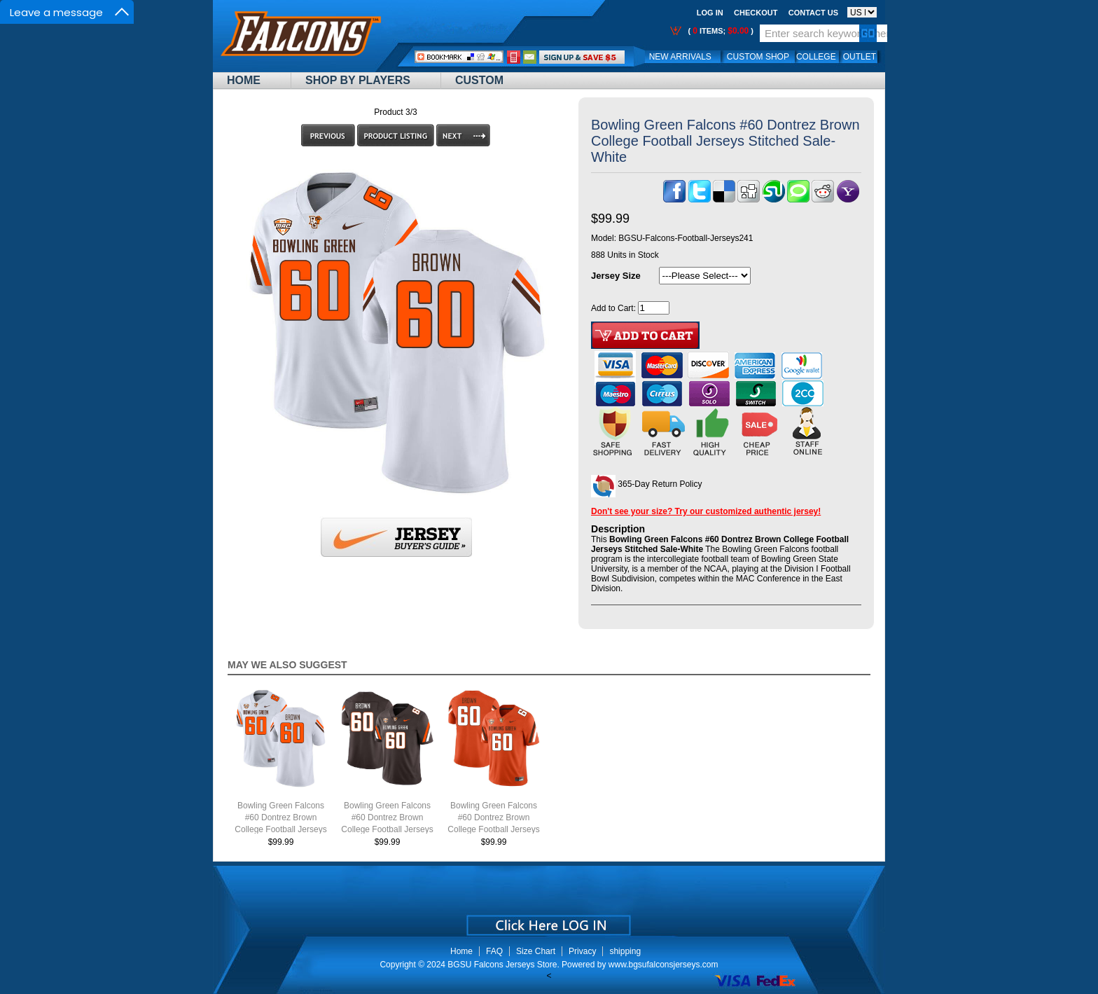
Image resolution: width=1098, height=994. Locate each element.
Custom (479, 80)
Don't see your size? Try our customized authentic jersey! (706, 511)
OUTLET (859, 57)
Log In (710, 12)
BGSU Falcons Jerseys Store (502, 964)
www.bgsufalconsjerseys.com (663, 964)
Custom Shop (758, 57)
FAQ (494, 951)
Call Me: (513, 57)
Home (243, 80)
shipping (625, 951)
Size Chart (535, 951)
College (816, 57)
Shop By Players (357, 80)
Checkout (755, 12)
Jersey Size (616, 275)
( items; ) (719, 31)
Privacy (582, 951)
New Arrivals (680, 57)
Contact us (813, 12)
